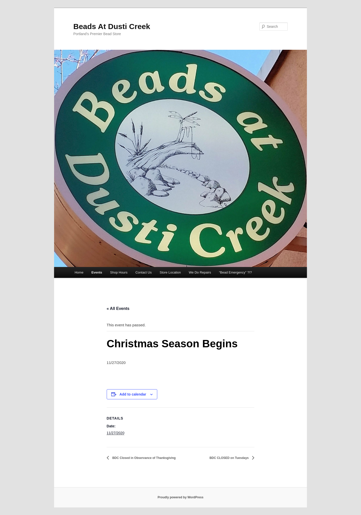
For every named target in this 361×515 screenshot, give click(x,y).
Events (96, 272)
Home (79, 272)
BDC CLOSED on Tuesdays (230, 458)
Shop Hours (119, 272)
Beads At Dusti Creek (111, 26)
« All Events (118, 308)
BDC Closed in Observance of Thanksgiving (143, 458)
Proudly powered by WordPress (180, 497)
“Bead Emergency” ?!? (235, 272)
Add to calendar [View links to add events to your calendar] (132, 394)
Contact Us (144, 272)
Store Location (170, 272)
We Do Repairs (200, 272)
